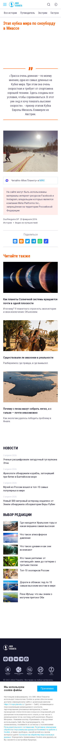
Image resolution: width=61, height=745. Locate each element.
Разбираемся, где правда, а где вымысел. (25, 363)
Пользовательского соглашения (19, 727)
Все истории (10, 12)
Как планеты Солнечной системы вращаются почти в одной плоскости (30, 301)
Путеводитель (27, 12)
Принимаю (47, 688)
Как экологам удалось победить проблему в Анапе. (27, 420)
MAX (42, 180)
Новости (10, 448)
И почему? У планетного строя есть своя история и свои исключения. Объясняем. (29, 310)
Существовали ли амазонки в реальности (28, 357)
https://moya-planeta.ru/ (14, 704)
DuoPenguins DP (11, 219)
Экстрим (42, 12)
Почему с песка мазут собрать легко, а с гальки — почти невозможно (27, 410)
